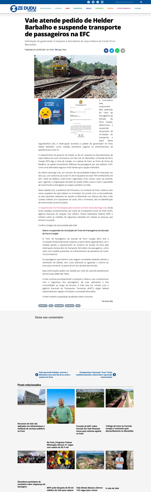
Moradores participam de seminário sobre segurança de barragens (31, 484)
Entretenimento (124, 8)
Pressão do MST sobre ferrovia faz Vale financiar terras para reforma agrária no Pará (88, 430)
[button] (106, 50)
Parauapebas (45, 8)
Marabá (58, 8)
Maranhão (59, 306)
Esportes (99, 8)
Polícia (110, 8)
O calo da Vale (112, 488)
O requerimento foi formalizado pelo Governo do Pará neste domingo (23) (72, 207)
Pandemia (69, 306)
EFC (50, 306)
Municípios (78, 8)
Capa (59, 50)
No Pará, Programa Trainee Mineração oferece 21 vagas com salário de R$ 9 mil (60, 445)
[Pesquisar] (141, 2)
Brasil (89, 8)
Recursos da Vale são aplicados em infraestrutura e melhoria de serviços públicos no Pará (31, 427)
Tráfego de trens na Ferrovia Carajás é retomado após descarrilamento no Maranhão (119, 428)
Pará (68, 8)
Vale (78, 306)
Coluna (138, 8)
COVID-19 (43, 306)
